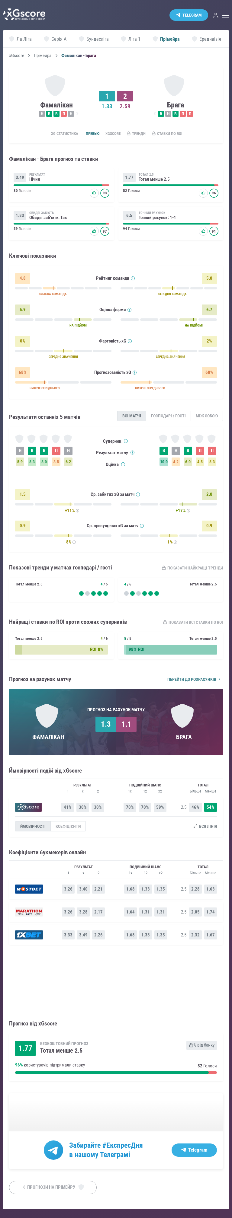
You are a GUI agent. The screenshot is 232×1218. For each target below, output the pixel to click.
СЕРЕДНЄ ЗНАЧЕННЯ (63, 358)
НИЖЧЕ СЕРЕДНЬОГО (45, 389)
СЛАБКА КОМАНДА (53, 295)
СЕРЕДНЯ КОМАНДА (172, 295)
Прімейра (42, 55)
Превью (86, 134)
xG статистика (55, 134)
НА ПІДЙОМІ (78, 327)
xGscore (16, 55)
